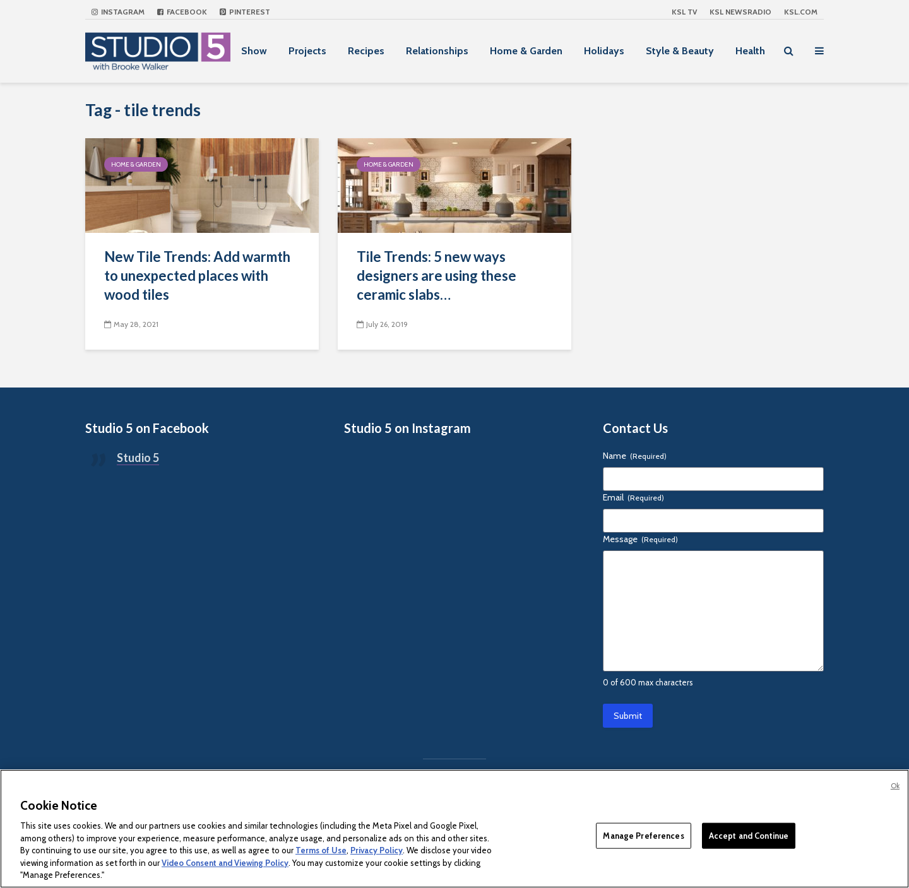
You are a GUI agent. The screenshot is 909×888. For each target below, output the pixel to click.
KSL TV (684, 11)
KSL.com (800, 11)
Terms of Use (321, 850)
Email (633, 497)
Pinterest (245, 11)
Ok (895, 785)
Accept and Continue (748, 835)
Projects (307, 51)
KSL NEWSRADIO (740, 11)
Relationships (437, 51)
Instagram (118, 11)
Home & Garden (526, 51)
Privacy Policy (376, 850)
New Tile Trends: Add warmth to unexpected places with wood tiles (197, 275)
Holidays (604, 51)
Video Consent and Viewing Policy (225, 863)
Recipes (366, 51)
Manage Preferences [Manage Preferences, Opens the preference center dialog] (643, 835)
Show (254, 51)
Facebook (182, 11)
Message (640, 539)
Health (750, 51)
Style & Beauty (680, 51)
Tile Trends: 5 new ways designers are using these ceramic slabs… (436, 275)
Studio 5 (138, 458)
